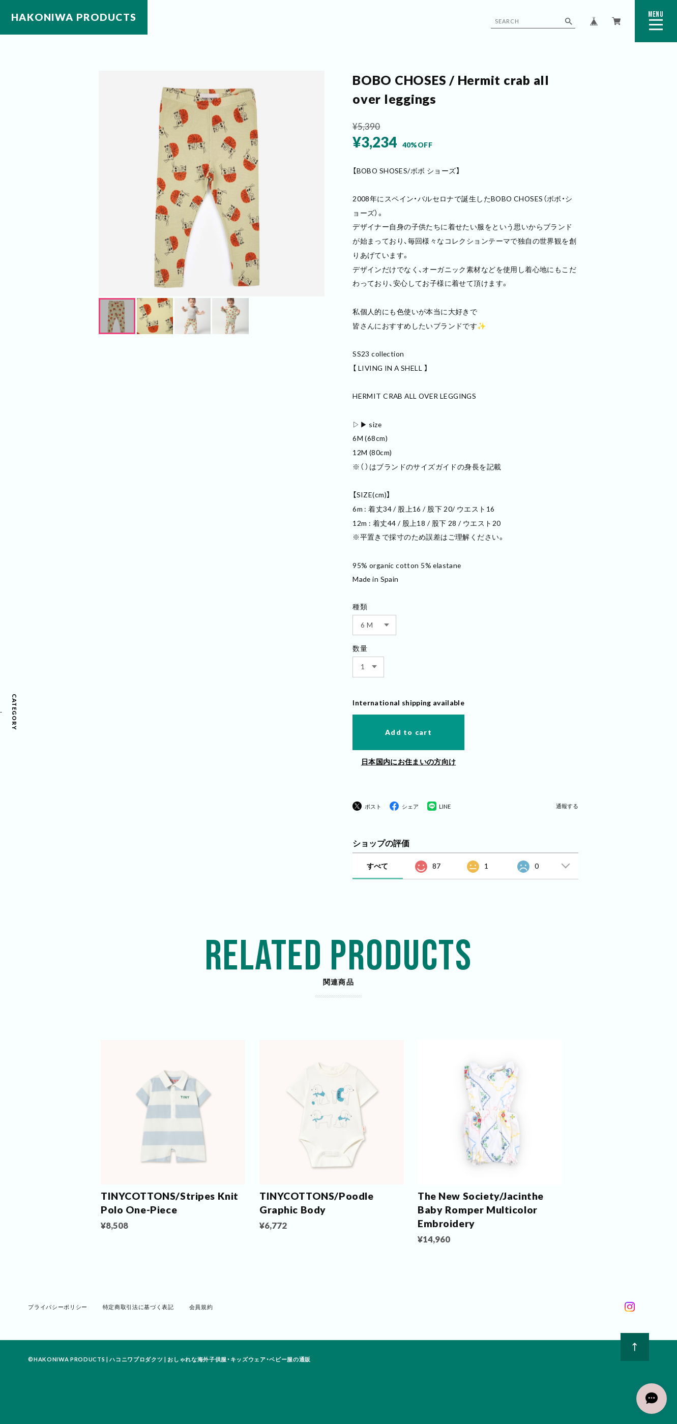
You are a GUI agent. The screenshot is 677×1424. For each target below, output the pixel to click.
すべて (377, 866)
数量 (359, 648)
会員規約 (201, 1309)
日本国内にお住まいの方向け (408, 761)
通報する (567, 806)
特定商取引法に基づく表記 (138, 1309)
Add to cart (408, 732)
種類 (359, 606)
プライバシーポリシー (57, 1309)
